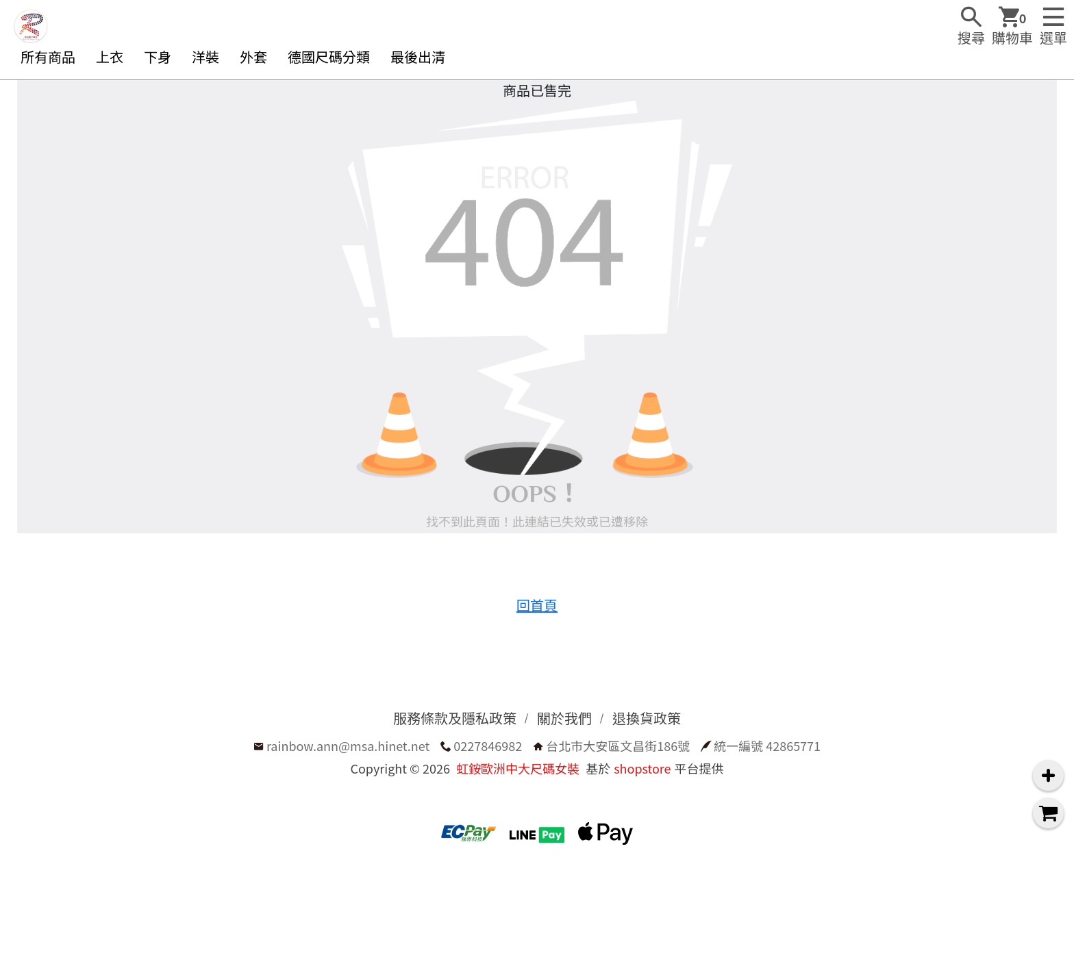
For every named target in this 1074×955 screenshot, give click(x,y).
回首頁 (537, 605)
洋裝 (205, 56)
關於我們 (564, 718)
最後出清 (417, 56)
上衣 (109, 56)
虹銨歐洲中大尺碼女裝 (517, 768)
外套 (253, 56)
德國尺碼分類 (329, 56)
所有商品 (48, 56)
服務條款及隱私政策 (454, 718)
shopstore (642, 768)
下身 (157, 56)
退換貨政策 (646, 718)
